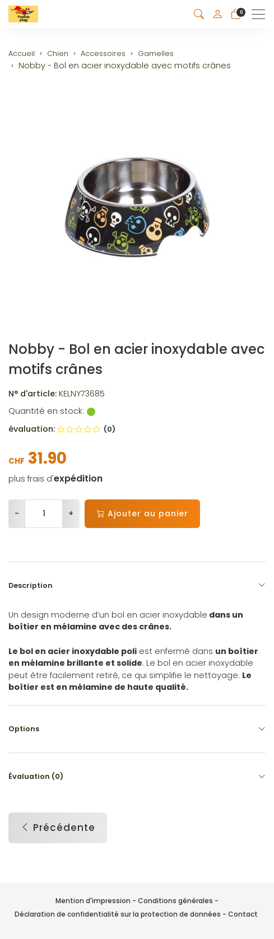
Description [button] (137, 585)
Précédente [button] (57, 828)
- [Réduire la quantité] (17, 513)
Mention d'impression (93, 900)
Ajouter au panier (142, 514)
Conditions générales (175, 900)
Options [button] (137, 729)
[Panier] (236, 14)
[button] (199, 14)
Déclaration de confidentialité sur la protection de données (118, 914)
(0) (86, 429)
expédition (78, 479)
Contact (243, 914)
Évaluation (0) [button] (137, 776)
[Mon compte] (217, 14)
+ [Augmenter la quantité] (70, 513)
